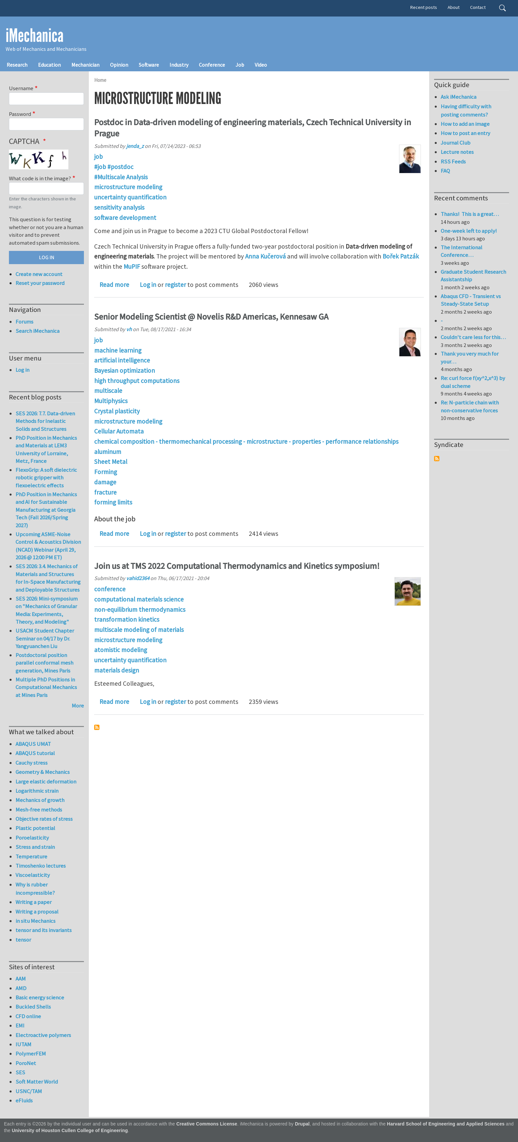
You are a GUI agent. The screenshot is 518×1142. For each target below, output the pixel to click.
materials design (116, 670)
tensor (23, 939)
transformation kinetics (126, 619)
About (454, 7)
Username (21, 88)
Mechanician (85, 64)
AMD (21, 988)
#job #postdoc (113, 167)
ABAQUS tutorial (35, 753)
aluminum (107, 452)
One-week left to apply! (469, 230)
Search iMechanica (37, 330)
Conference (212, 64)
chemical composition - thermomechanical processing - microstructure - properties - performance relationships (246, 441)
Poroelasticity (32, 837)
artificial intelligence (122, 360)
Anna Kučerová (265, 256)
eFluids (24, 1100)
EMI (20, 1025)
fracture (105, 492)
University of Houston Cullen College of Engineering (70, 1130)
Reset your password (40, 283)
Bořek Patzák (401, 256)
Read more (114, 285)
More (78, 705)
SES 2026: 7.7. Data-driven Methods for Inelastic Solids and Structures (45, 421)
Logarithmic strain (37, 790)
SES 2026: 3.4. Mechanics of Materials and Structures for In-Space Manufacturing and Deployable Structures (48, 578)
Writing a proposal (37, 911)
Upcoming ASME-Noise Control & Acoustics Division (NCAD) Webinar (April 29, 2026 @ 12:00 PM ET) (48, 546)
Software (149, 64)
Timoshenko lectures (41, 865)
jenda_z (135, 146)
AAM (21, 978)
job (98, 156)
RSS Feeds (453, 161)
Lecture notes (457, 152)
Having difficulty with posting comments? (466, 110)
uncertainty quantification (130, 197)
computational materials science (139, 599)
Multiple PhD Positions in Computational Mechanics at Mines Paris (46, 687)
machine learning (117, 350)
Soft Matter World (37, 1081)
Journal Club (455, 142)
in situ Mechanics (36, 920)
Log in (148, 285)
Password (20, 114)
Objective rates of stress (44, 818)
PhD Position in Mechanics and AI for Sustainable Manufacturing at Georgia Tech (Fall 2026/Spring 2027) (46, 510)
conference (110, 589)
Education (49, 64)
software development (125, 218)
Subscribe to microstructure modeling (96, 727)
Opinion (119, 64)
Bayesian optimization (124, 370)
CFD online (28, 1016)
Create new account (39, 274)
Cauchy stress (32, 762)
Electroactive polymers (43, 1035)
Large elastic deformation (46, 781)
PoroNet (26, 1063)
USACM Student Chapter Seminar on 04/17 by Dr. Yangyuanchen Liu (45, 638)
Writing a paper (34, 902)
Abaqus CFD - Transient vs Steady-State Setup (471, 300)
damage (105, 482)
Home (100, 80)
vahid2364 (137, 578)
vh (129, 329)
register (175, 285)
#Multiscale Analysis (121, 177)
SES (20, 1072)
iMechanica (34, 35)
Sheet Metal (110, 462)
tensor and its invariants (44, 930)
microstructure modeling (128, 187)
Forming (105, 472)
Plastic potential (35, 828)
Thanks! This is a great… (470, 214)
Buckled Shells (33, 1006)
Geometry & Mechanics (43, 772)
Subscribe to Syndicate (436, 458)
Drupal (302, 1124)
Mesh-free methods (39, 809)
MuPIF (132, 266)
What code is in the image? (40, 178)
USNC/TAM (29, 1091)
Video (261, 64)
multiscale (108, 391)
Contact (478, 7)
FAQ (445, 170)
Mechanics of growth (40, 800)
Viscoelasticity (33, 875)
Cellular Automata (119, 431)
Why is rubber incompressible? (35, 888)
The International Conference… (461, 251)
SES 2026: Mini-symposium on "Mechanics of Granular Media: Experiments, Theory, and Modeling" (47, 610)
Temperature (31, 856)
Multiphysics (111, 401)
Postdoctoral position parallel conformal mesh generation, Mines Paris (44, 662)
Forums (24, 321)
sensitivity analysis (119, 207)
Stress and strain (35, 846)
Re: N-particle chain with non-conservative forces (470, 406)
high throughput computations (136, 381)
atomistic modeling (120, 650)
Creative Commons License (207, 1124)
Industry (178, 64)
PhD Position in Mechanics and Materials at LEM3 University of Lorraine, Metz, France (46, 449)
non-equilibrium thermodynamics (139, 609)
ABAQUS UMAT (33, 743)
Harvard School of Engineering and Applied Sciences (445, 1124)
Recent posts (423, 7)
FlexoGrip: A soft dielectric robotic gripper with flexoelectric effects (46, 477)
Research (17, 64)
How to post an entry (465, 133)
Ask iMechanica (458, 96)
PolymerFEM (31, 1053)
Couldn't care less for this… (473, 337)
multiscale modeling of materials (139, 630)
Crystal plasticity (117, 411)
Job (240, 64)
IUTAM (23, 1044)
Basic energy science (40, 997)
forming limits (113, 502)
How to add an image (465, 123)
